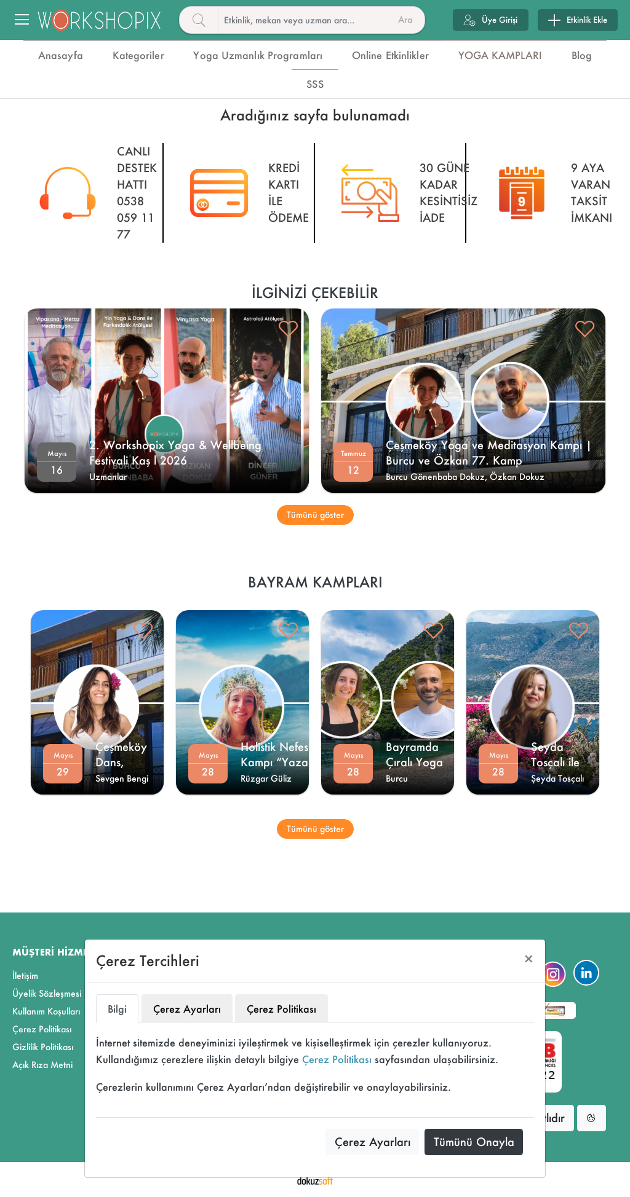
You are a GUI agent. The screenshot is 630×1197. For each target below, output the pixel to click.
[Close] (528, 959)
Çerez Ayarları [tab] (187, 1008)
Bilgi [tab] (117, 1008)
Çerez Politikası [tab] (281, 1008)
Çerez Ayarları (372, 1141)
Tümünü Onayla (474, 1141)
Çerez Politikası (337, 1059)
